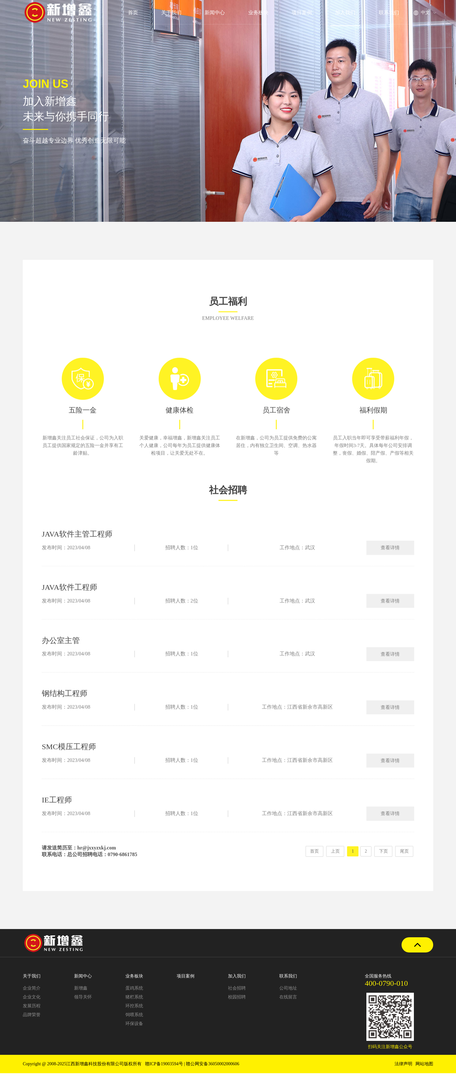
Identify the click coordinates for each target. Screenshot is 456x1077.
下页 (382, 860)
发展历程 (32, 1009)
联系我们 (389, 12)
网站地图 (424, 1067)
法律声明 (403, 1067)
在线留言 (288, 1000)
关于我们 (171, 12)
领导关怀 (83, 1000)
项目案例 (302, 12)
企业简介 (32, 992)
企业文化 (32, 1000)
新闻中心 (215, 12)
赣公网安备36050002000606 (212, 1067)
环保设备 (134, 1027)
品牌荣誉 (32, 1018)
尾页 (404, 860)
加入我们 (345, 12)
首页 (133, 12)
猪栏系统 (134, 1000)
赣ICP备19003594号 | (165, 1067)
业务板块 (258, 12)
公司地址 (288, 992)
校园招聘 (237, 1000)
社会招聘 (237, 992)
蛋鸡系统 (134, 992)
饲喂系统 (134, 1018)
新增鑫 (80, 992)
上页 (333, 860)
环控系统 (134, 1009)
